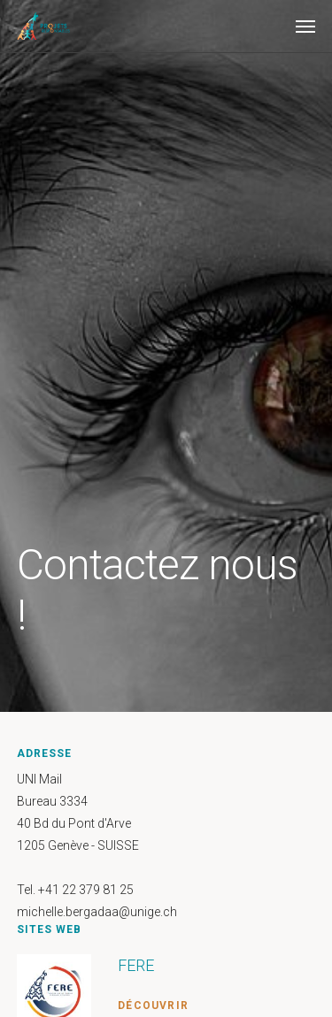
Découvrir (153, 1005)
